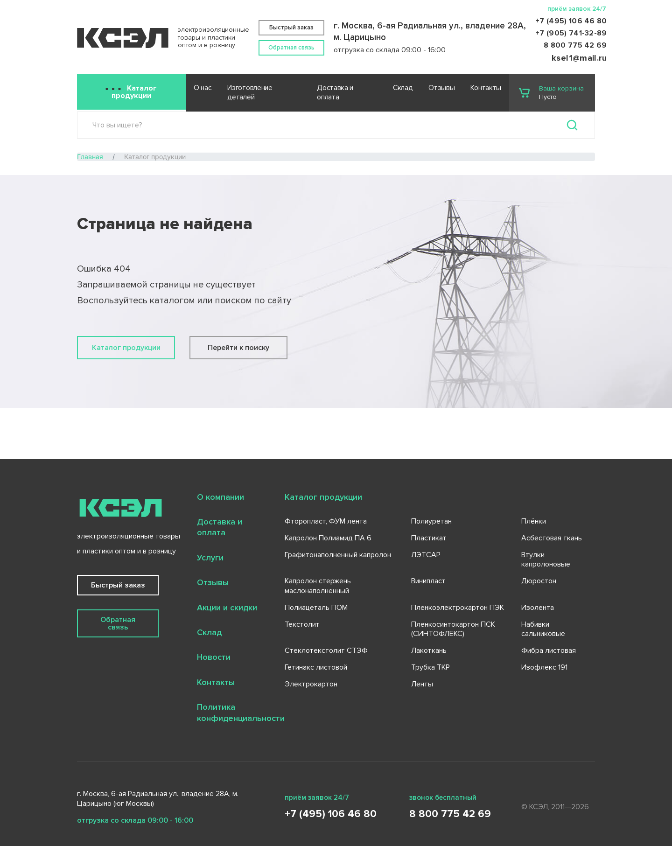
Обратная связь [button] (291, 47)
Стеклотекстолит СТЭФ (326, 650)
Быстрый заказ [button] (291, 27)
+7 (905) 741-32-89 (571, 33)
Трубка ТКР (430, 667)
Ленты (422, 684)
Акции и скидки (227, 607)
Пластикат (429, 538)
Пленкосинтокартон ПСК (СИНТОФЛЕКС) (453, 629)
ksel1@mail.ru (579, 58)
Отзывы (441, 88)
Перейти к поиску (238, 347)
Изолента (537, 607)
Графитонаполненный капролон (338, 554)
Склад (403, 88)
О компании (220, 497)
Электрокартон (311, 684)
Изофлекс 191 (544, 667)
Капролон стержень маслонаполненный (318, 585)
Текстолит (302, 624)
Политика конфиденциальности (241, 712)
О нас (202, 88)
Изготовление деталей (249, 93)
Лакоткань (429, 650)
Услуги (210, 557)
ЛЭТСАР (426, 554)
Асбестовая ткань (551, 538)
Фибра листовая (548, 650)
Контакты (485, 88)
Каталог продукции (134, 92)
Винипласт (428, 581)
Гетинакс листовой (316, 667)
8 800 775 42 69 (575, 45)
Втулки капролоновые (545, 559)
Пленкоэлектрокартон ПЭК (457, 607)
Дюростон (538, 581)
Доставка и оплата (335, 93)
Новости (214, 657)
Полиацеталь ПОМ (316, 607)
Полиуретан (431, 521)
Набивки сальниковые (543, 629)
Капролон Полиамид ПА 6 (328, 538)
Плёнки (533, 521)
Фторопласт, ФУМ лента (326, 521)
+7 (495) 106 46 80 (571, 21)
